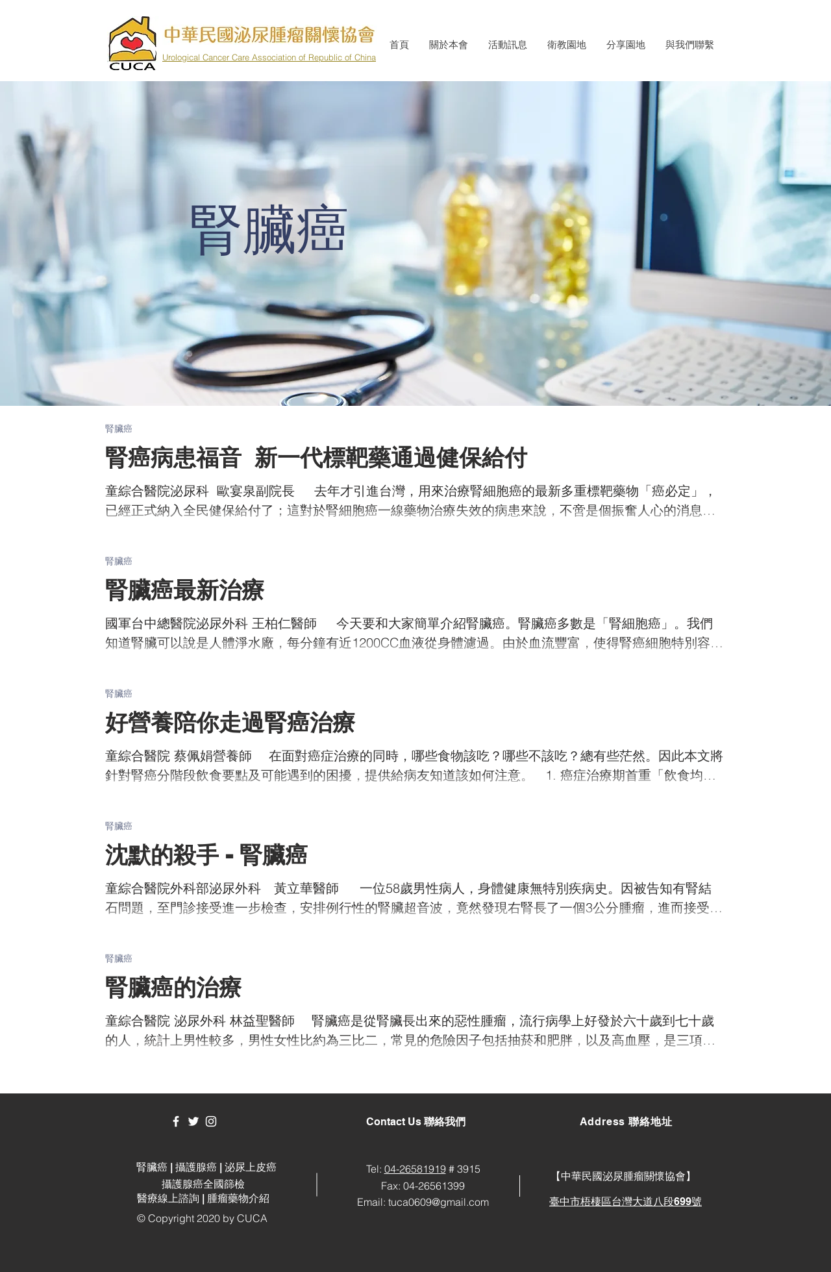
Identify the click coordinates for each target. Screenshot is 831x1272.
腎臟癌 (118, 428)
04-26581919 (415, 1168)
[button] (448, 45)
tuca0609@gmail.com (438, 1201)
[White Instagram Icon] (211, 1121)
